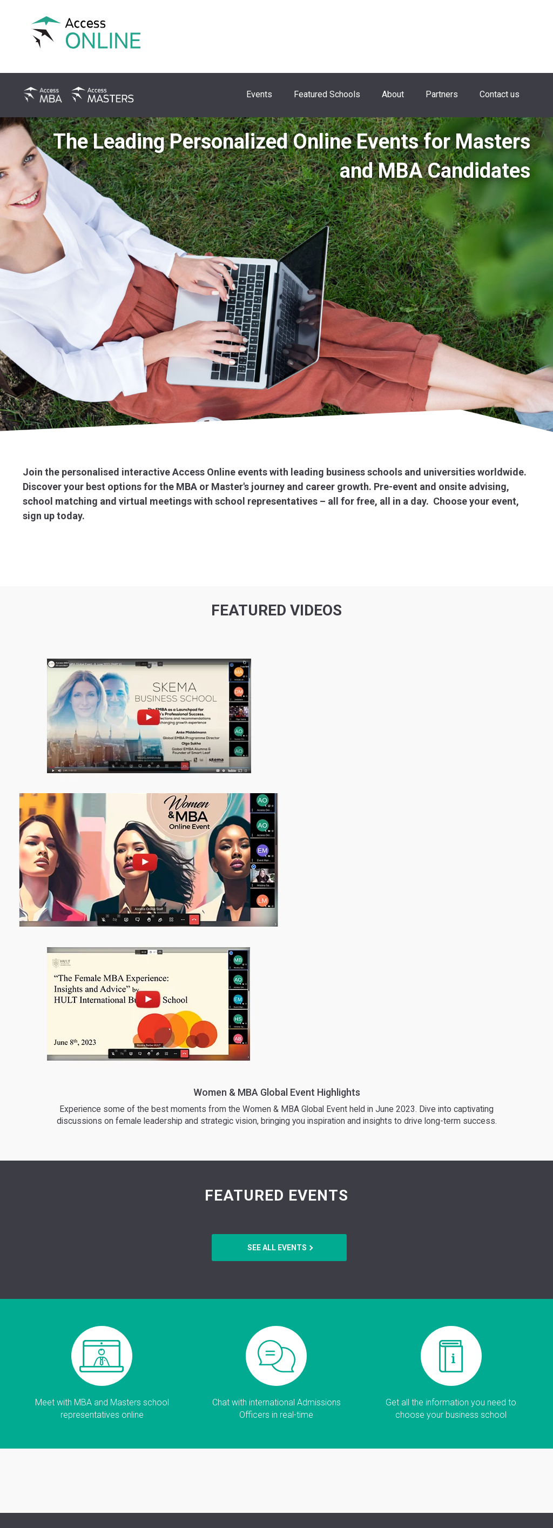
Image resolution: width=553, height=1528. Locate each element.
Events (259, 94)
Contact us (500, 94)
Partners (442, 94)
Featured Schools (327, 94)
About (393, 94)
